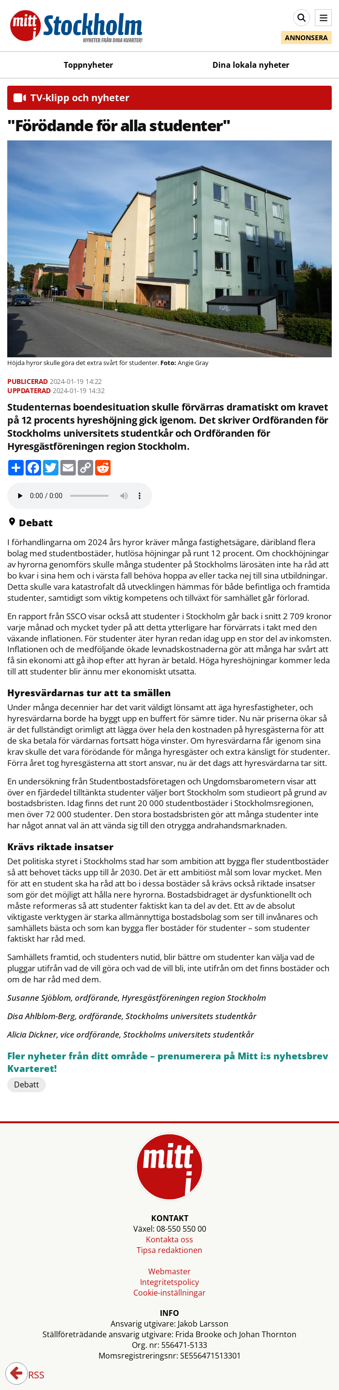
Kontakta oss (169, 1239)
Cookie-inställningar (169, 1292)
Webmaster (169, 1271)
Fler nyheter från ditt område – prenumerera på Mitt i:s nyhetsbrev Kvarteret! (167, 1062)
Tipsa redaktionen (169, 1250)
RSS (29, 1375)
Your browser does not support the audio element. (79, 496)
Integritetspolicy (169, 1282)
